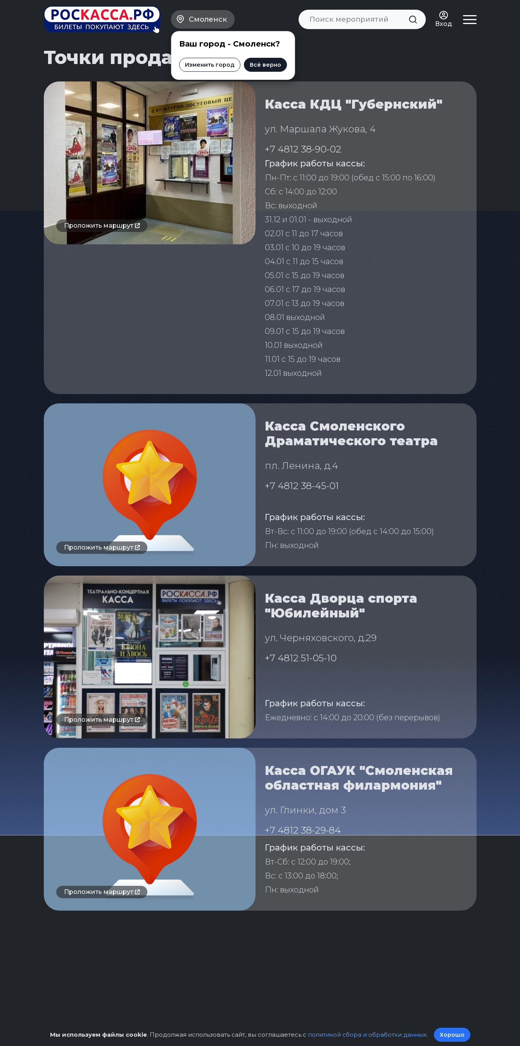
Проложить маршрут (102, 225)
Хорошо (452, 1034)
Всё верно (265, 64)
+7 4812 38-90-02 (303, 149)
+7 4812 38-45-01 (302, 485)
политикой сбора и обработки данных (367, 1034)
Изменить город (210, 64)
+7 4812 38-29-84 (303, 830)
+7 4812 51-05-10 (301, 658)
